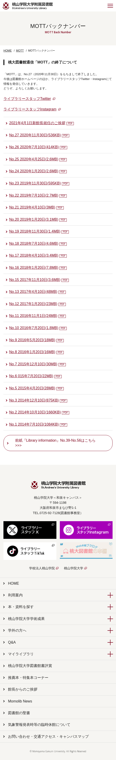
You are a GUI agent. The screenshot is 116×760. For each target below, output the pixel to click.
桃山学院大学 (73, 568)
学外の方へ (17, 630)
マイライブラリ (21, 654)
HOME (7, 50)
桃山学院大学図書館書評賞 (30, 666)
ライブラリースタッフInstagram (29, 109)
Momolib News (20, 701)
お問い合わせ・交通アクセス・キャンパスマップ (48, 736)
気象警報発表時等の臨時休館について (39, 725)
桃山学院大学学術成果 (26, 619)
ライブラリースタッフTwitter (27, 99)
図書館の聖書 (19, 713)
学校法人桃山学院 (42, 568)
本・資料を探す (21, 607)
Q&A (12, 642)
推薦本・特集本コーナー (28, 678)
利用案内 (15, 595)
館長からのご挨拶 (22, 689)
